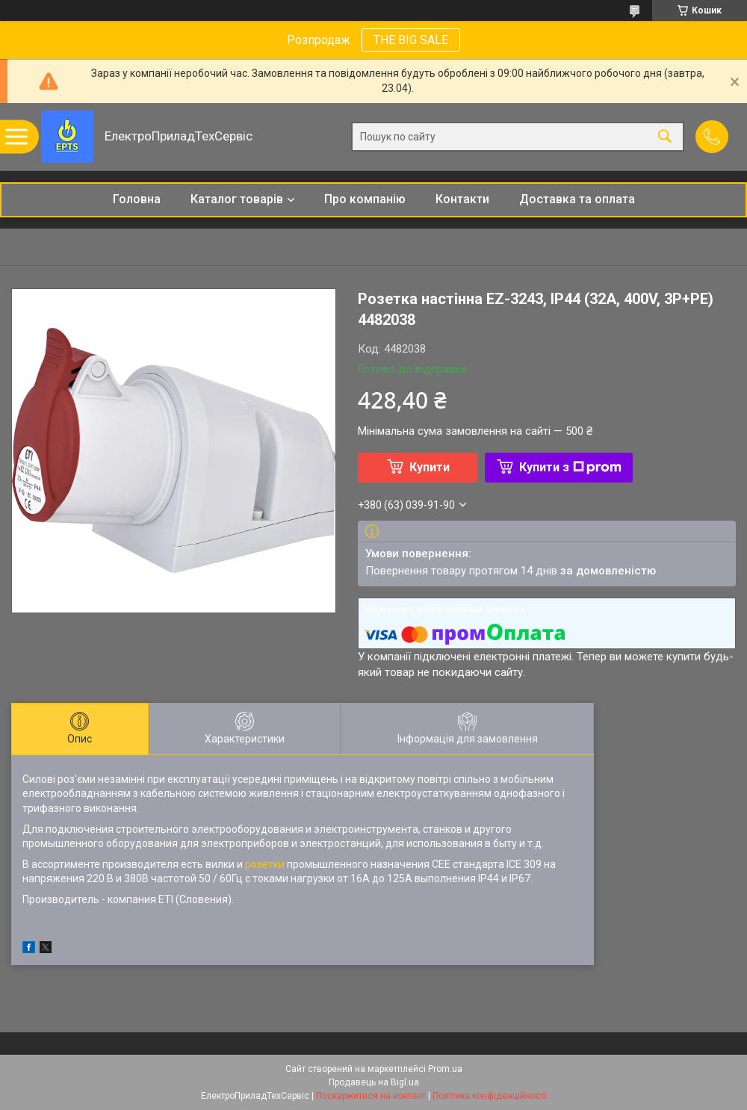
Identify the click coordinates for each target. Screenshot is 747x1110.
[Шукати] (665, 137)
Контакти (462, 199)
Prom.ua (445, 1069)
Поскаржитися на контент (371, 1096)
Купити (429, 467)
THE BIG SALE (411, 40)
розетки (265, 864)
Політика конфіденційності (490, 1096)
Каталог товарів (236, 199)
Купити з (570, 467)
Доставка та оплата (577, 199)
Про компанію (365, 199)
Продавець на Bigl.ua (374, 1082)
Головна (137, 199)
